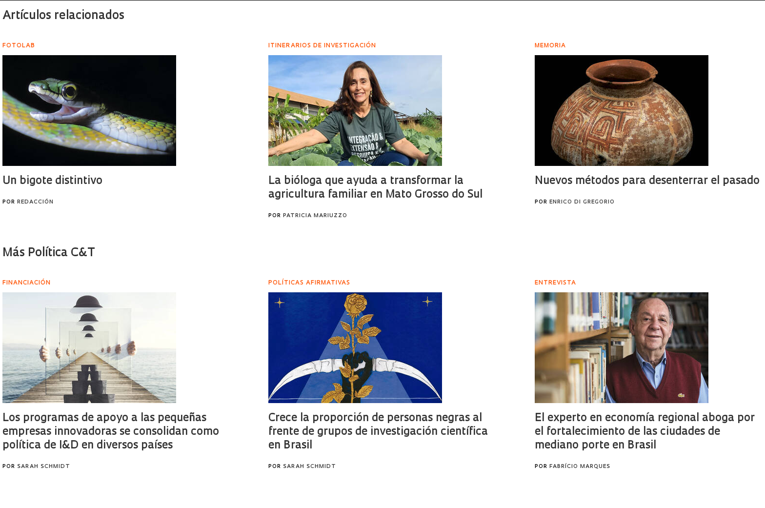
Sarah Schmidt (43, 466)
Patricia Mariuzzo (315, 216)
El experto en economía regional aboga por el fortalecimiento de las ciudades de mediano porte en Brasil (645, 432)
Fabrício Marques (579, 466)
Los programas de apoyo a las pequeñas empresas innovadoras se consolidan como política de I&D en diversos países (110, 432)
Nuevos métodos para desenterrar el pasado (647, 181)
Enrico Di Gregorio (582, 202)
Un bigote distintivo (52, 181)
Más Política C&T (48, 253)
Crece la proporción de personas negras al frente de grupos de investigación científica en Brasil (378, 432)
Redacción (35, 202)
